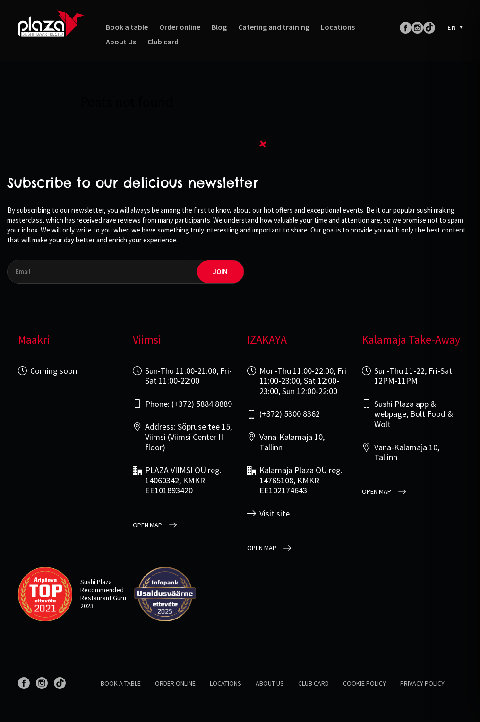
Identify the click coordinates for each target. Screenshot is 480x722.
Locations (338, 27)
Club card (163, 41)
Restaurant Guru (103, 597)
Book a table (127, 27)
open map (147, 525)
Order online (179, 27)
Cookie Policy (364, 683)
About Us (121, 41)
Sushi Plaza (96, 581)
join (220, 271)
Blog (219, 27)
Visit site (274, 513)
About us (270, 683)
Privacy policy (422, 683)
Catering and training (273, 27)
